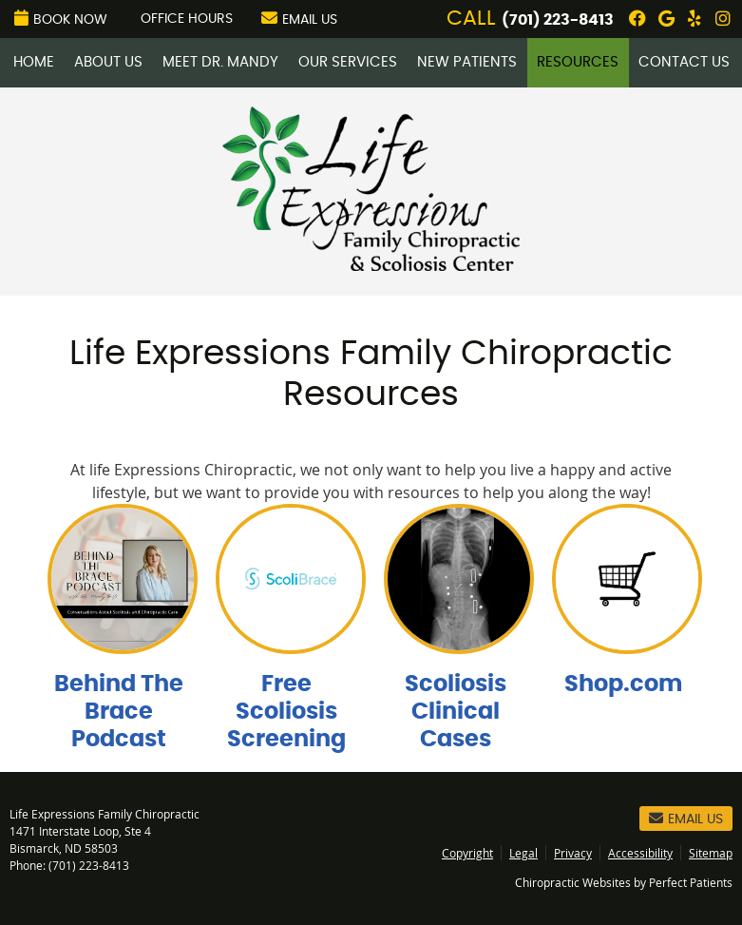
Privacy (573, 852)
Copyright (467, 852)
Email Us (299, 18)
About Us (108, 62)
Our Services (347, 62)
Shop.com (623, 684)
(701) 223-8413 (558, 20)
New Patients (467, 62)
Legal (523, 852)
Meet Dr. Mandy (220, 62)
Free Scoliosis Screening (286, 712)
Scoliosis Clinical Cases (455, 712)
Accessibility (640, 852)
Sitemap (710, 852)
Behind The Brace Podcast (118, 712)
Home (33, 62)
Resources (577, 62)
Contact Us (684, 62)
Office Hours (187, 19)
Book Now (60, 18)
